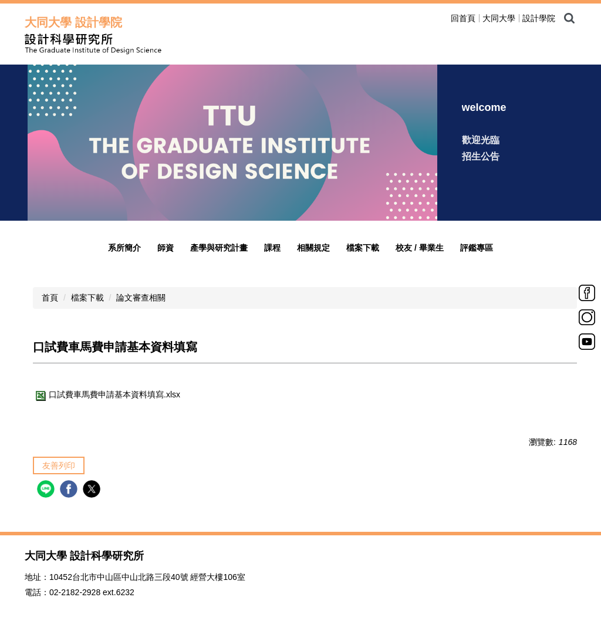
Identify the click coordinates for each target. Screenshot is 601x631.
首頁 (50, 297)
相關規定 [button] (313, 247)
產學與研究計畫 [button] (219, 247)
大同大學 (498, 18)
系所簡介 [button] (124, 247)
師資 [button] (165, 247)
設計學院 (538, 18)
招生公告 (480, 156)
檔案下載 (87, 297)
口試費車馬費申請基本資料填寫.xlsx (106, 394)
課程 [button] (272, 247)
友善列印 (58, 465)
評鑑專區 (476, 247)
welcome (484, 107)
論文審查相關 (141, 297)
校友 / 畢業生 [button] (420, 247)
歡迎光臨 (480, 140)
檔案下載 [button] (362, 247)
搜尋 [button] (569, 18)
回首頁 (463, 18)
